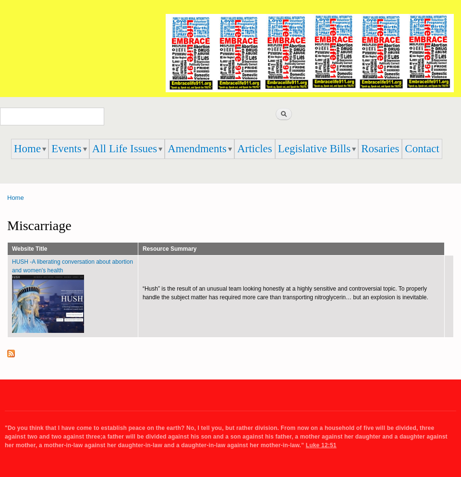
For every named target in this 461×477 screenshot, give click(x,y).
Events (66, 149)
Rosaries (380, 149)
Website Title (29, 248)
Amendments (197, 149)
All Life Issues (124, 149)
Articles (254, 149)
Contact (422, 149)
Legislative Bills (314, 149)
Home (27, 149)
